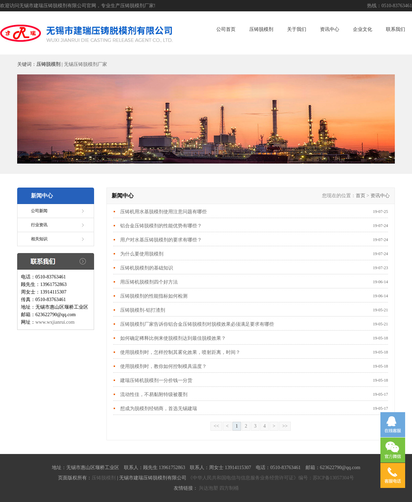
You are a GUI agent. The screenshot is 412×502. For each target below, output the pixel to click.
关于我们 (296, 29)
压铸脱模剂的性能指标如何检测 (153, 296)
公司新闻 (39, 210)
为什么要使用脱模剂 (141, 253)
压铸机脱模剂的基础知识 (146, 268)
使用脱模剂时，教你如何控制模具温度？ (164, 366)
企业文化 (362, 29)
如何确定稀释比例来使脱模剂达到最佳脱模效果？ (173, 338)
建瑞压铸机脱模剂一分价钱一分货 (156, 380)
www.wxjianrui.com (55, 322)
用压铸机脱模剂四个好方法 (149, 282)
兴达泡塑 (208, 488)
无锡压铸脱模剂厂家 (85, 64)
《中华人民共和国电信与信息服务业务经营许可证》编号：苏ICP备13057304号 (271, 477)
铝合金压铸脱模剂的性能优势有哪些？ (164, 225)
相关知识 (39, 239)
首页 (360, 195)
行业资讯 (39, 225)
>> (285, 426)
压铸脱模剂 (261, 29)
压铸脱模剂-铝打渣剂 (142, 310)
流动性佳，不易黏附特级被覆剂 (153, 394)
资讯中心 (329, 29)
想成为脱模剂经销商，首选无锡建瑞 (158, 408)
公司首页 (226, 29)
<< (216, 426)
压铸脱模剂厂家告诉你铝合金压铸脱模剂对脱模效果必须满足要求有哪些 (197, 324)
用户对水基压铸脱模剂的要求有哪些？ (161, 239)
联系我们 (395, 29)
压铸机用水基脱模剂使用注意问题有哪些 (163, 211)
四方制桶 (229, 488)
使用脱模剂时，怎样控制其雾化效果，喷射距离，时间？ (180, 352)
